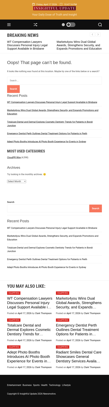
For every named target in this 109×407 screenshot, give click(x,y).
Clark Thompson (43, 313)
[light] (67, 24)
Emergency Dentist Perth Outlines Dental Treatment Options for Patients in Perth (47, 133)
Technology (55, 385)
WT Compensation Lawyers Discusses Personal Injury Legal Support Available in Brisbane (27, 45)
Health (44, 385)
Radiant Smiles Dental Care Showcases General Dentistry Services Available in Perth (78, 359)
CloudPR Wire (14, 157)
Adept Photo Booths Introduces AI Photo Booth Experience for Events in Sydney (46, 141)
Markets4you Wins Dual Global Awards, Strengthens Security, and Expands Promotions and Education (79, 45)
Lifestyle (66, 385)
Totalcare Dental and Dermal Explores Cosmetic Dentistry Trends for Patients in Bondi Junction (29, 332)
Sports (36, 385)
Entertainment (14, 385)
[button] (98, 34)
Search (10, 202)
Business (27, 385)
